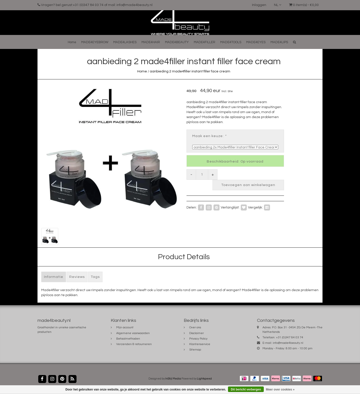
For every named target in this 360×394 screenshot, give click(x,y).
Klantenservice (199, 344)
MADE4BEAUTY (177, 42)
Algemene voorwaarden (133, 333)
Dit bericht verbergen (246, 389)
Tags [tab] (95, 277)
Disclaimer (196, 333)
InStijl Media (173, 378)
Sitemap (195, 349)
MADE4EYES (256, 42)
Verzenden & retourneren (134, 344)
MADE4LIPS (279, 42)
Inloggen (259, 5)
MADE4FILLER (204, 42)
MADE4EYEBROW (94, 42)
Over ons (195, 327)
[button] (294, 42)
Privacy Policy (198, 338)
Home (72, 42)
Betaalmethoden (128, 338)
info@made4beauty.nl (288, 343)
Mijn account (125, 327)
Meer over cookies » (280, 389)
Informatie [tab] (53, 277)
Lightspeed (204, 378)
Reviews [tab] (77, 277)
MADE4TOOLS (230, 42)
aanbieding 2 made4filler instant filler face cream (190, 71)
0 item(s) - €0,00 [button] (304, 5)
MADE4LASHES (124, 42)
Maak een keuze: (209, 136)
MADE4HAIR (151, 42)
